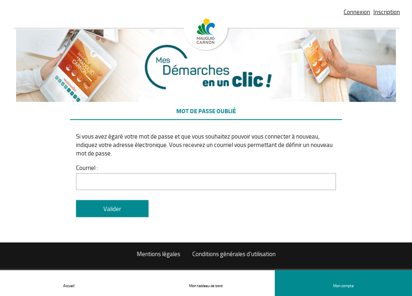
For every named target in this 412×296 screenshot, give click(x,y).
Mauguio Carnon (206, 35)
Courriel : (87, 168)
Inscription (386, 12)
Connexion (357, 12)
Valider (112, 209)
